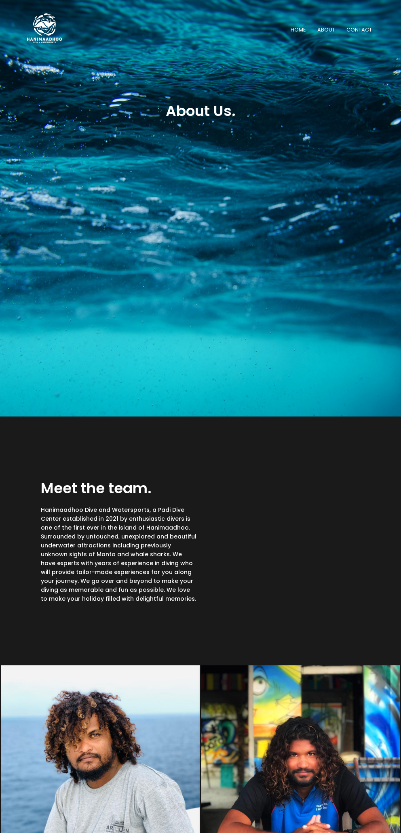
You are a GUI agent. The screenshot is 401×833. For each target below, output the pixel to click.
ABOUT (326, 30)
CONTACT (359, 30)
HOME (298, 30)
